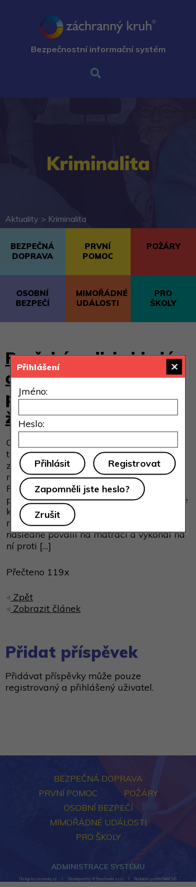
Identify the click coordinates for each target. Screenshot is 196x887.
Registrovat (134, 463)
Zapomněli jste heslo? (82, 488)
